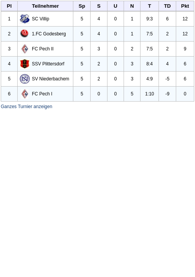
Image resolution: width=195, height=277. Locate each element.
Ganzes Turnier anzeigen (26, 106)
